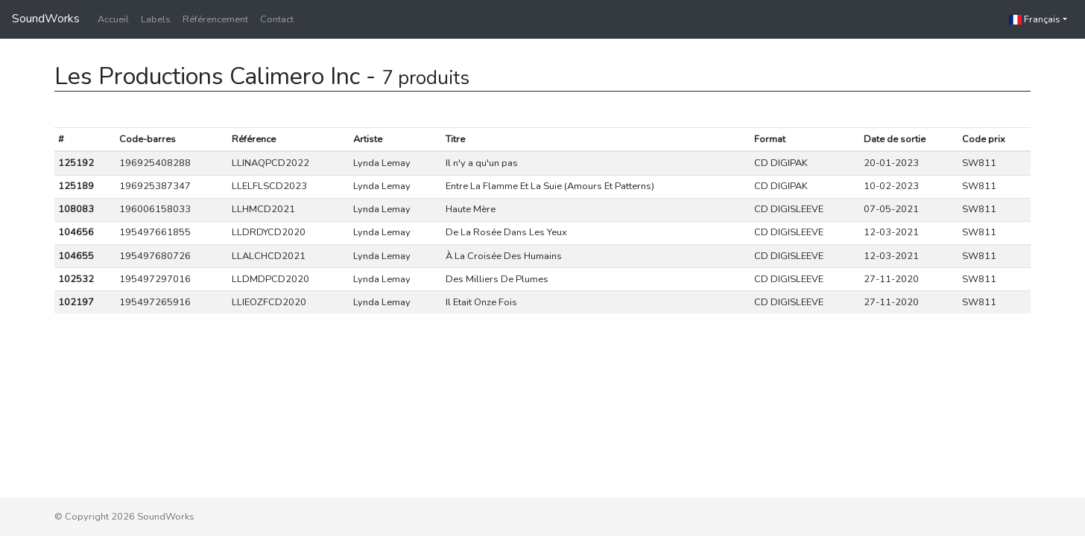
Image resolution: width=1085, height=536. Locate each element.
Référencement (215, 19)
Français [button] (1034, 19)
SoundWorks (46, 18)
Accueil (113, 19)
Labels (156, 19)
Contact (277, 19)
